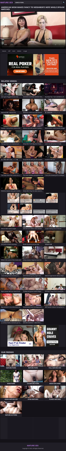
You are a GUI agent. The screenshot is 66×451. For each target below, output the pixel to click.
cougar (25, 51)
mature (4, 51)
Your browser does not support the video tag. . (33, 30)
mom (13, 51)
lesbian (19, 51)
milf (9, 51)
